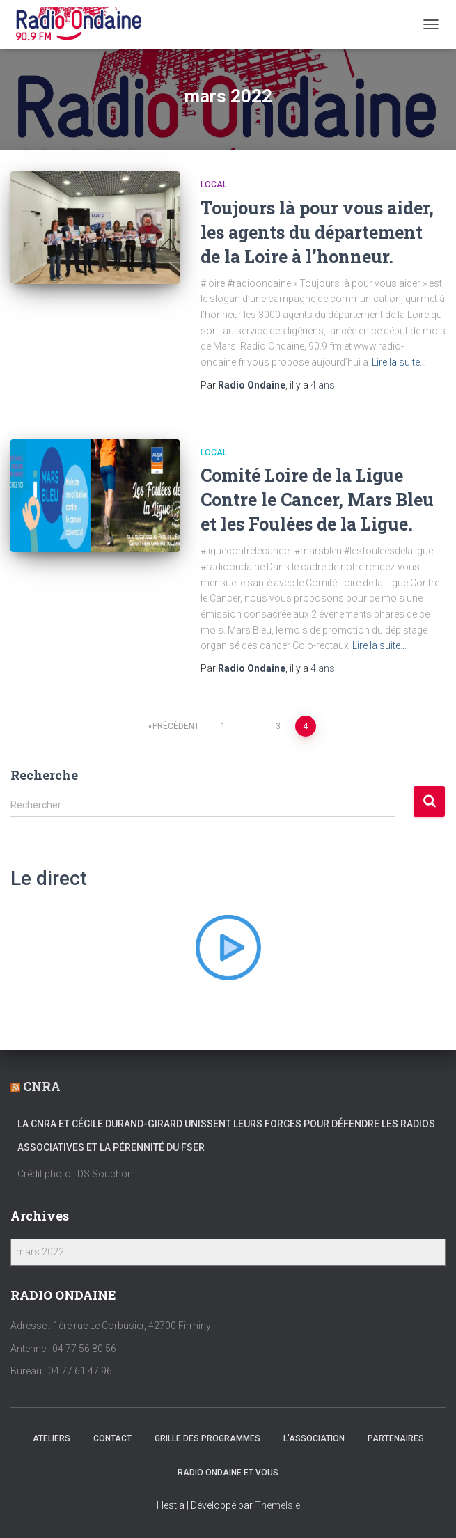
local (214, 184)
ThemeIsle (277, 1505)
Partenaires (396, 1438)
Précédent (175, 726)
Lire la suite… (399, 362)
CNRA (42, 1086)
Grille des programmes (207, 1438)
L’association (314, 1438)
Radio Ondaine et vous (228, 1472)
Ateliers (51, 1438)
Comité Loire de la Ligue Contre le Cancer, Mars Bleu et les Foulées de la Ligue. (317, 499)
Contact (112, 1438)
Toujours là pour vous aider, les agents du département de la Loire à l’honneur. (317, 232)
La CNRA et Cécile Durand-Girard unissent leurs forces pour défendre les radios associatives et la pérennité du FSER (226, 1135)
